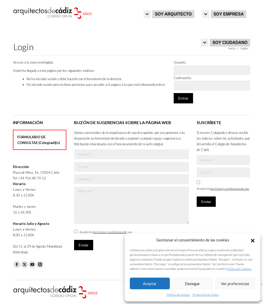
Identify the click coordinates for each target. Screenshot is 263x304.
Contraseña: (183, 78)
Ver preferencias (235, 283)
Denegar (192, 283)
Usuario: (180, 62)
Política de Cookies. (239, 269)
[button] (252, 239)
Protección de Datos (206, 295)
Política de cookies (178, 295)
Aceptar (150, 283)
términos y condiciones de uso (112, 232)
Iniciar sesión (239, 5)
